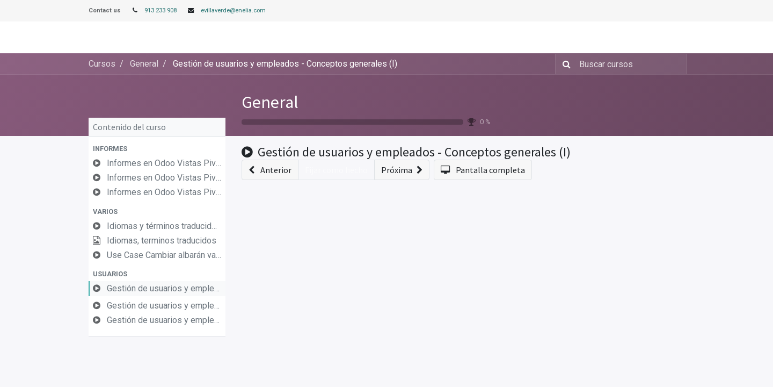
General (270, 102)
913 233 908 (160, 10)
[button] (157, 148)
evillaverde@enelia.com (233, 10)
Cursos (102, 64)
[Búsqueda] (564, 64)
